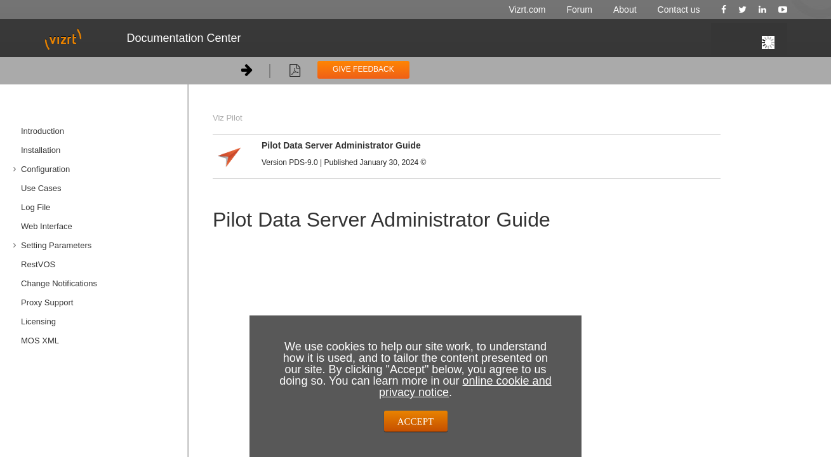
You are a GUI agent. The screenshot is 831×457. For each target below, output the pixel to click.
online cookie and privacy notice (465, 386)
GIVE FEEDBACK (363, 69)
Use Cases (41, 188)
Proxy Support (47, 302)
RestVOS (38, 264)
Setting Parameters (56, 245)
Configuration (45, 169)
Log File (35, 207)
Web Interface (46, 226)
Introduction (42, 131)
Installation (40, 150)
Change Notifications (59, 283)
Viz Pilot (228, 118)
